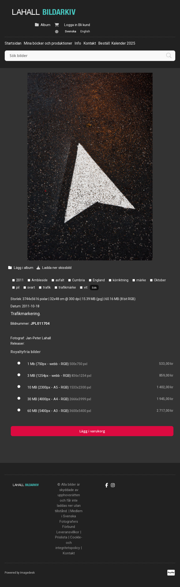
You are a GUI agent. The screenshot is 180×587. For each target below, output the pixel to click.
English (85, 31)
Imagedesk (27, 572)
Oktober (160, 280)
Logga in (70, 25)
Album (45, 25)
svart (31, 287)
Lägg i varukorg (92, 431)
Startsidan (13, 43)
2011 (20, 280)
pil (17, 287)
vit (85, 287)
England (99, 280)
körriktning (120, 280)
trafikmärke (67, 287)
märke (141, 280)
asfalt (60, 280)
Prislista (61, 537)
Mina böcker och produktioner (48, 43)
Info (78, 43)
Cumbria (78, 280)
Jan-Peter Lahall (38, 338)
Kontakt (89, 43)
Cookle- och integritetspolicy (69, 542)
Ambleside (40, 280)
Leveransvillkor (67, 532)
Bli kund (84, 25)
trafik (47, 287)
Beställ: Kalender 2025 (116, 43)
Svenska (70, 31)
